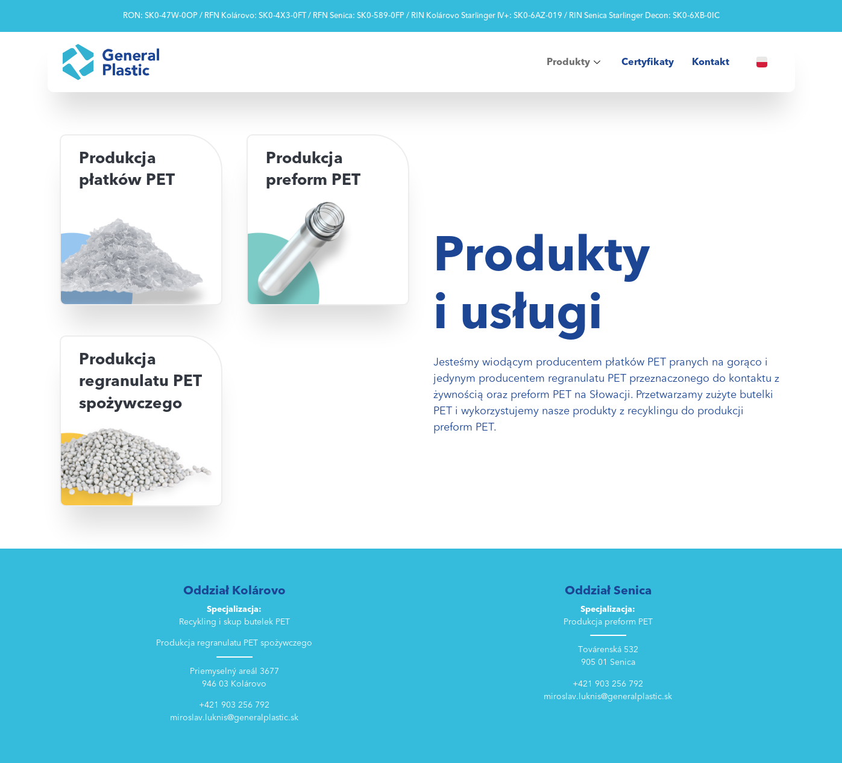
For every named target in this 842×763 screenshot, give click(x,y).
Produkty (575, 62)
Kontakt (710, 62)
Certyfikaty (647, 62)
